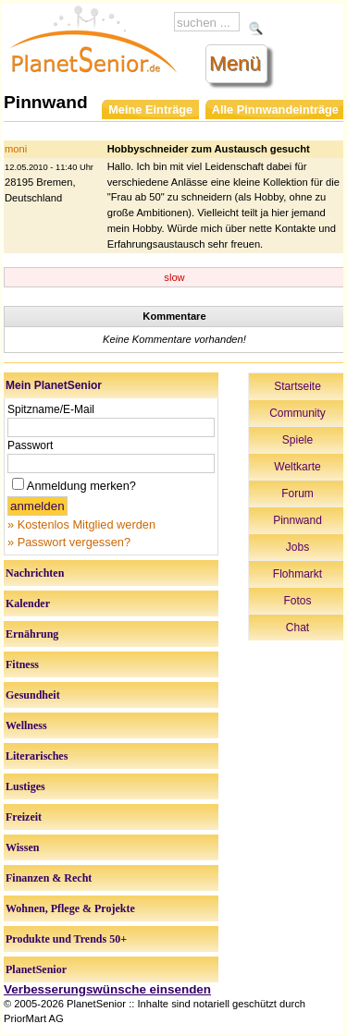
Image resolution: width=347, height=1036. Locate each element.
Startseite (297, 386)
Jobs (297, 547)
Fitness (22, 664)
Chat (297, 627)
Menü (235, 63)
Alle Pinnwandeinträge (275, 109)
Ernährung (32, 634)
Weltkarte (297, 466)
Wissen (22, 847)
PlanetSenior (36, 969)
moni (16, 148)
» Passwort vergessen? (68, 542)
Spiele (297, 439)
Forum (297, 493)
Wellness (26, 725)
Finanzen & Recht (49, 877)
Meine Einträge (150, 109)
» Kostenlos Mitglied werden (81, 524)
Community (297, 413)
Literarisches (37, 756)
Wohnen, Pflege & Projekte (70, 908)
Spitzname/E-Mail (50, 409)
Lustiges (25, 786)
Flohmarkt (297, 573)
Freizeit (24, 817)
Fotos (297, 600)
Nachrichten (35, 573)
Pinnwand (297, 520)
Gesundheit (33, 695)
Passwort (30, 445)
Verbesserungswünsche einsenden (107, 989)
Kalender (28, 603)
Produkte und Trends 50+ (66, 938)
